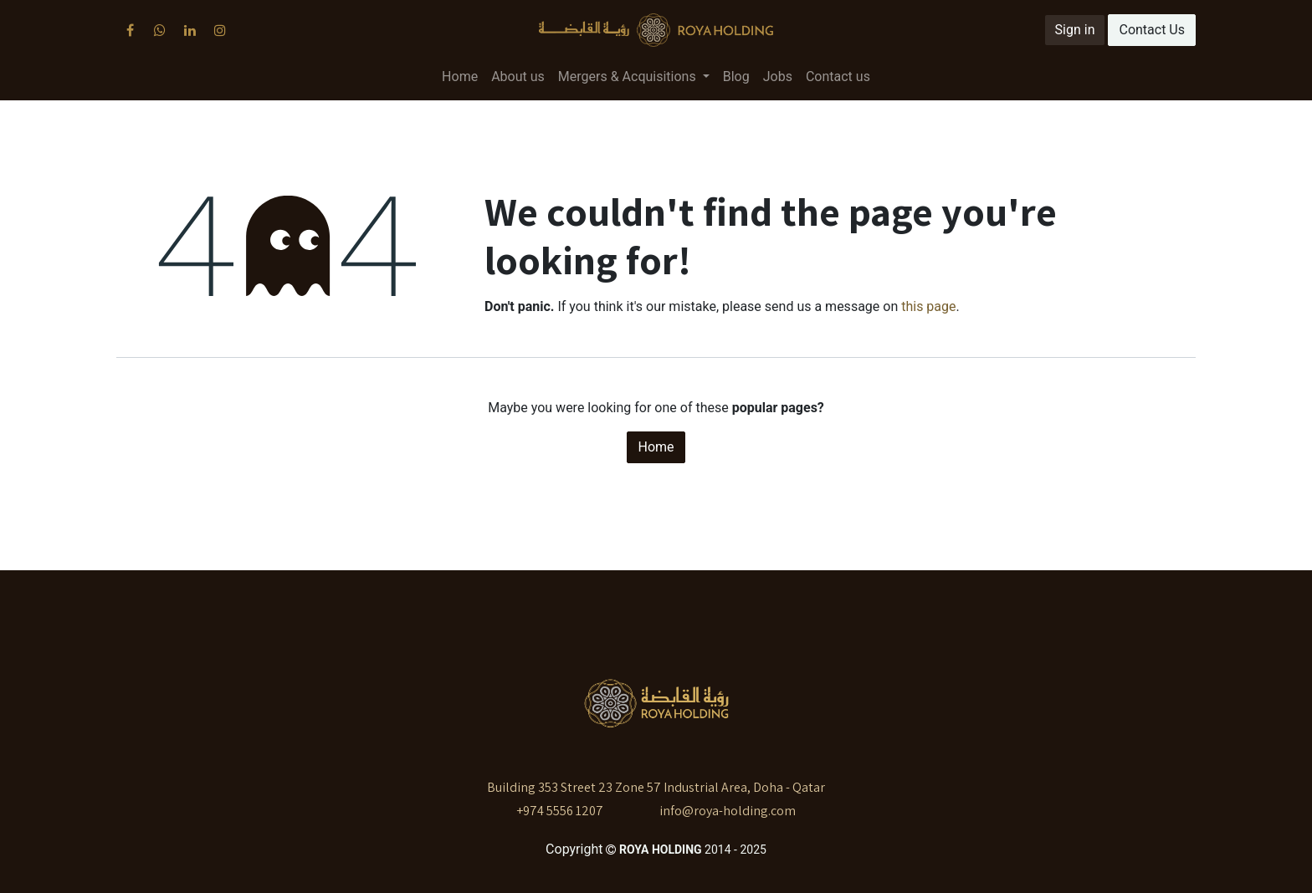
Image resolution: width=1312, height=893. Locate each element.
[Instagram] (220, 30)
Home (656, 447)
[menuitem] (459, 77)
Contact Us (1152, 30)
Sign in (1075, 30)
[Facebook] (129, 30)
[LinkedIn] (190, 30)
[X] (159, 30)
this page (928, 306)
